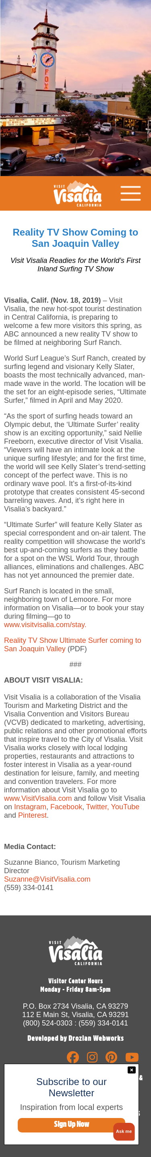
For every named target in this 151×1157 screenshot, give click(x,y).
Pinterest (32, 815)
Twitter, (96, 807)
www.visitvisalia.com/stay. (45, 625)
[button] (123, 1132)
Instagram (29, 807)
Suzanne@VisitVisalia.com (47, 879)
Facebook (66, 807)
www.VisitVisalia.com (38, 798)
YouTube (125, 807)
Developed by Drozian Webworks (75, 1038)
